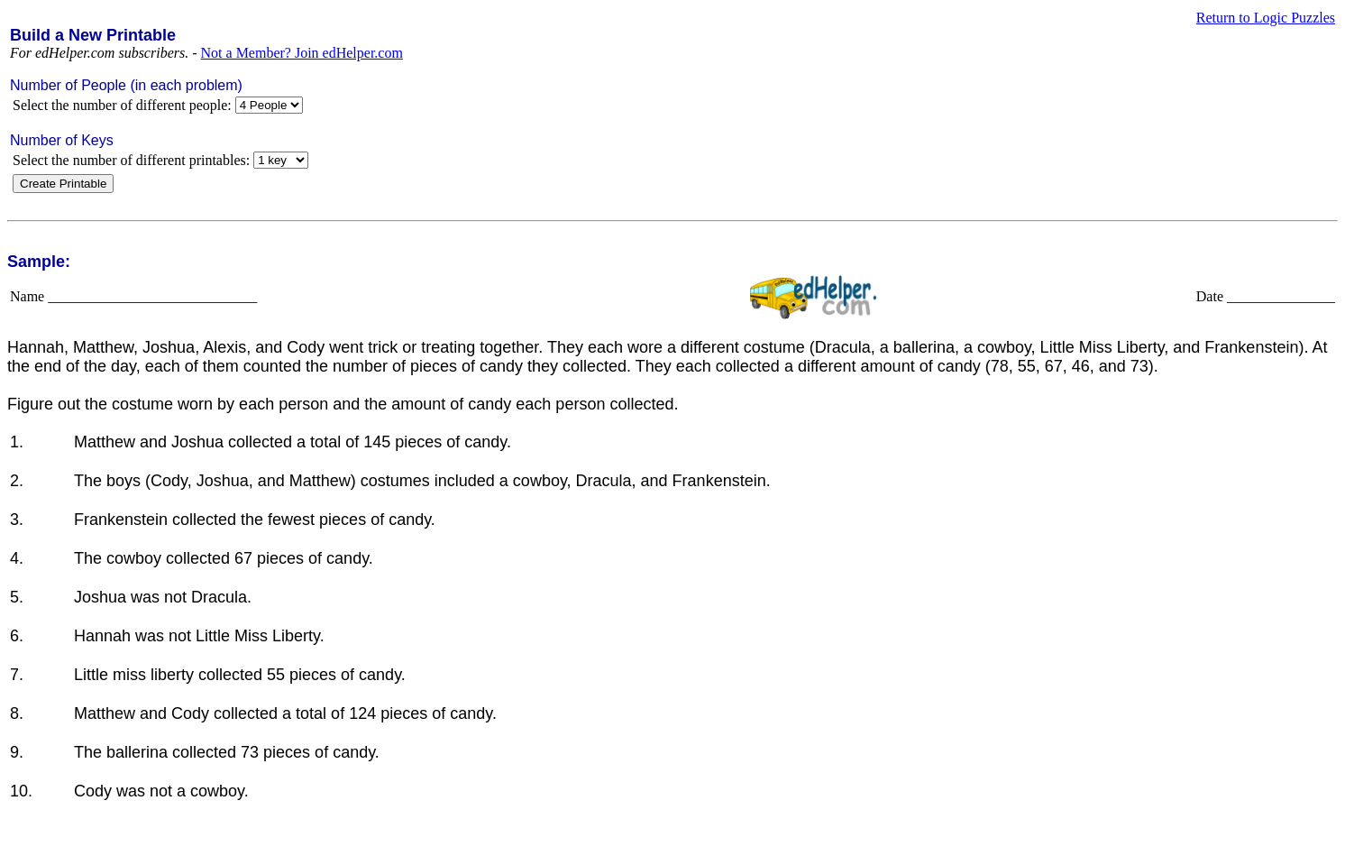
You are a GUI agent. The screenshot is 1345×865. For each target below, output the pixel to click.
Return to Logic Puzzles (1265, 17)
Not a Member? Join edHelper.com (302, 52)
